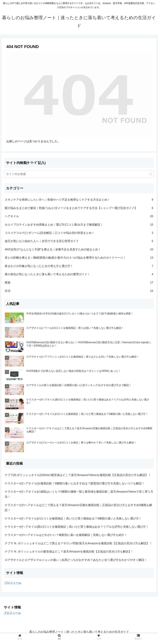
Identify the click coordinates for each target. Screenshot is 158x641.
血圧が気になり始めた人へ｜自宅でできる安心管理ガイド (79, 241)
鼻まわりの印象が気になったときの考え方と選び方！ (79, 266)
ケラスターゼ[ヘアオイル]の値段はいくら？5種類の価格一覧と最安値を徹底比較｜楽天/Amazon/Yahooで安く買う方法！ (79, 494)
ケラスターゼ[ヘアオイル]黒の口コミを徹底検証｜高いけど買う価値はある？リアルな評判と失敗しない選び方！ (77, 526)
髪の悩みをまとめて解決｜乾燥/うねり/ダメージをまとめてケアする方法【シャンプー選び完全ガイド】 (79, 208)
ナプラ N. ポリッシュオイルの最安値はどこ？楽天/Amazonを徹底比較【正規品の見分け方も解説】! (68, 551)
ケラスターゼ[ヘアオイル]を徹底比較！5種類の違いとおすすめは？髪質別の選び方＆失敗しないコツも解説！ (75, 483)
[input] (79, 174)
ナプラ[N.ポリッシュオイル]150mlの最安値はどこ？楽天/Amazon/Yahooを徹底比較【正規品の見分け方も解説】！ (78, 475)
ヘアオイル (79, 216)
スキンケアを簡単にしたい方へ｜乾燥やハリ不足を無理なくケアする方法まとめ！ (79, 199)
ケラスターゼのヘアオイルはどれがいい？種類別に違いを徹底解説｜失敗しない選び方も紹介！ (66, 535)
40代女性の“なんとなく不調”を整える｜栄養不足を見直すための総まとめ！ (79, 249)
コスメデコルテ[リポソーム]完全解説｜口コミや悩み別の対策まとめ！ (79, 232)
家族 (79, 282)
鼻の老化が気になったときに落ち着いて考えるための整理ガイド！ (79, 274)
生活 (79, 290)
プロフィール (12, 582)
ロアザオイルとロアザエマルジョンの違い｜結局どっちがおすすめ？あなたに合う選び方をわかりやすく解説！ (76, 559)
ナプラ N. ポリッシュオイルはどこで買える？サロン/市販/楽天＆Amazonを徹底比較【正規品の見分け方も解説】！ (78, 543)
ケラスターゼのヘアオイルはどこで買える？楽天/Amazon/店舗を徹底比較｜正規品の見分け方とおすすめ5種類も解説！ (78, 507)
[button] (150, 174)
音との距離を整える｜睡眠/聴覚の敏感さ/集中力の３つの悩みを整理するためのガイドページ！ (79, 257)
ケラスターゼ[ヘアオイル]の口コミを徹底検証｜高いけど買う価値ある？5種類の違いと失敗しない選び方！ (73, 518)
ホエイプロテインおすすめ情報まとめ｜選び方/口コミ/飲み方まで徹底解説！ (79, 224)
